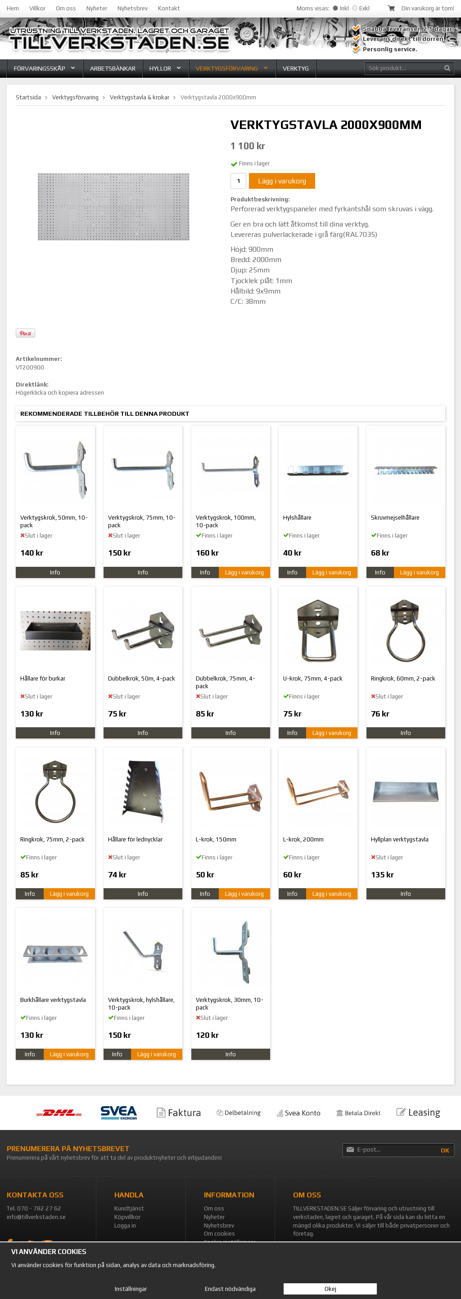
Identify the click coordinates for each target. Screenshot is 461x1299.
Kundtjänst (129, 1208)
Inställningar (131, 1289)
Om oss (66, 8)
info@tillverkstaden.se (36, 1217)
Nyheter (96, 8)
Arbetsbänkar (113, 68)
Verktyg (296, 68)
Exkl (361, 8)
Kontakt (169, 8)
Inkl (341, 8)
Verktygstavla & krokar (139, 97)
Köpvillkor (127, 1217)
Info (55, 572)
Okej (330, 1289)
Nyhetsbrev (133, 8)
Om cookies (219, 1233)
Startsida (28, 97)
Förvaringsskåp (45, 68)
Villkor (37, 8)
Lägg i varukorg (282, 181)
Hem (13, 8)
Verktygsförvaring (232, 68)
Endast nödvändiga (230, 1289)
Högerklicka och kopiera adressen (60, 392)
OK (445, 1150)
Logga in (125, 1225)
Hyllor (165, 68)
